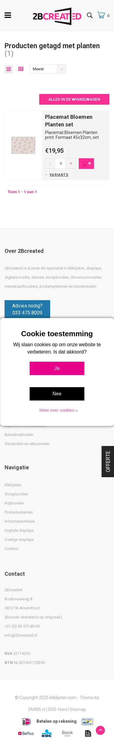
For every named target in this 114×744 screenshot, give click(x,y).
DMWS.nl (36, 709)
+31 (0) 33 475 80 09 (22, 626)
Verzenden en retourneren (27, 443)
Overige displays (19, 539)
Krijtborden (14, 503)
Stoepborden (16, 494)
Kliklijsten (13, 485)
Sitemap (78, 709)
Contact (11, 548)
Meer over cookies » (58, 410)
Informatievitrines (20, 521)
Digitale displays (19, 530)
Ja (57, 368)
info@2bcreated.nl (21, 635)
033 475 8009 (27, 313)
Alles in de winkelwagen (74, 99)
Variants (59, 175)
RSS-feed (57, 709)
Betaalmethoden (19, 434)
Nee (57, 393)
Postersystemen (19, 512)
